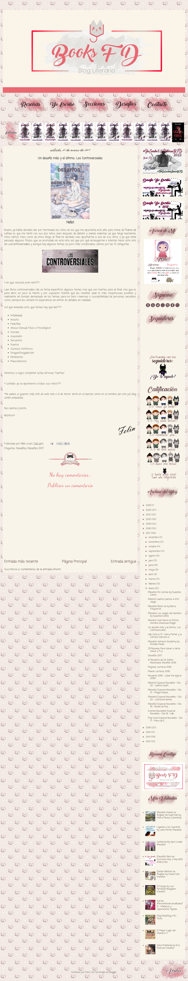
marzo (152, 579)
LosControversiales (19, 244)
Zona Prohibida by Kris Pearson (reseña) (168, 947)
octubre (153, 546)
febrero (153, 584)
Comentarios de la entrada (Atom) (41, 569)
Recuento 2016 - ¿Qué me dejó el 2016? (164, 677)
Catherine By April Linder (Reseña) (170, 843)
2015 (148, 732)
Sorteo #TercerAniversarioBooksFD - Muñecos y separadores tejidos (170, 905)
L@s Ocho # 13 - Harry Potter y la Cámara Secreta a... (165, 636)
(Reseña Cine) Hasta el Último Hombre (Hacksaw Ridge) (163, 622)
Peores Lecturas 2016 (159, 671)
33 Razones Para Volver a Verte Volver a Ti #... (164, 650)
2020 (149, 519)
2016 (148, 727)
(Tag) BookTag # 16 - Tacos (167, 917)
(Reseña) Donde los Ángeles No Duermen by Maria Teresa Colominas (169, 815)
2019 (148, 524)
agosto (152, 556)
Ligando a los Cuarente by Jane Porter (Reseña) (169, 829)
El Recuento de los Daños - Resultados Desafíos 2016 (162, 661)
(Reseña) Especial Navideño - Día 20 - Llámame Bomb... (164, 698)
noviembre (154, 542)
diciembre (154, 537)
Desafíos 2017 (36, 448)
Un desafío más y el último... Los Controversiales (164, 629)
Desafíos (21, 448)
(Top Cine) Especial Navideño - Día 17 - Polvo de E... (165, 719)
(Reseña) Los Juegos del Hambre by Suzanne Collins (164, 615)
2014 (148, 737)
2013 (148, 741)
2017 (148, 533)
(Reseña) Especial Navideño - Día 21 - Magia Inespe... (164, 691)
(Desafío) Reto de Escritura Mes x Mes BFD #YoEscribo (170, 859)
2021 (148, 514)
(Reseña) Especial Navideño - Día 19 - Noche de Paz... (164, 705)
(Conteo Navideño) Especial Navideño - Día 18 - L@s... (161, 712)
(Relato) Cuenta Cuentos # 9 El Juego (163, 601)
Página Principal (74, 561)
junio (151, 565)
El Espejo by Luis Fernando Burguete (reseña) (166, 889)
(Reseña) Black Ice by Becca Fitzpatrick (162, 608)
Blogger (112, 972)
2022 (149, 510)
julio (151, 560)
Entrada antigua (123, 561)
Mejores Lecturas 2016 (159, 667)
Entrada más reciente (21, 561)
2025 (149, 505)
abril (151, 574)
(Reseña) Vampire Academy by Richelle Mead (163, 643)
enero (152, 588)
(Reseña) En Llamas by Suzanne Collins (164, 594)
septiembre (155, 551)
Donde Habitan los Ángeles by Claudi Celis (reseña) (168, 874)
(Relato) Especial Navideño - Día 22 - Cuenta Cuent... (164, 684)
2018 (149, 528)
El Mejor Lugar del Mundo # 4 (166, 932)
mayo (152, 570)
